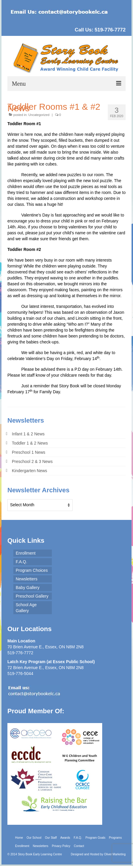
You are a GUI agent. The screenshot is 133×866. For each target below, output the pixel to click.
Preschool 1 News (28, 452)
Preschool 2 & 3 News (32, 461)
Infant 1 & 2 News (28, 434)
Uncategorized (38, 115)
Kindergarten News (29, 470)
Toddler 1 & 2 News (30, 443)
